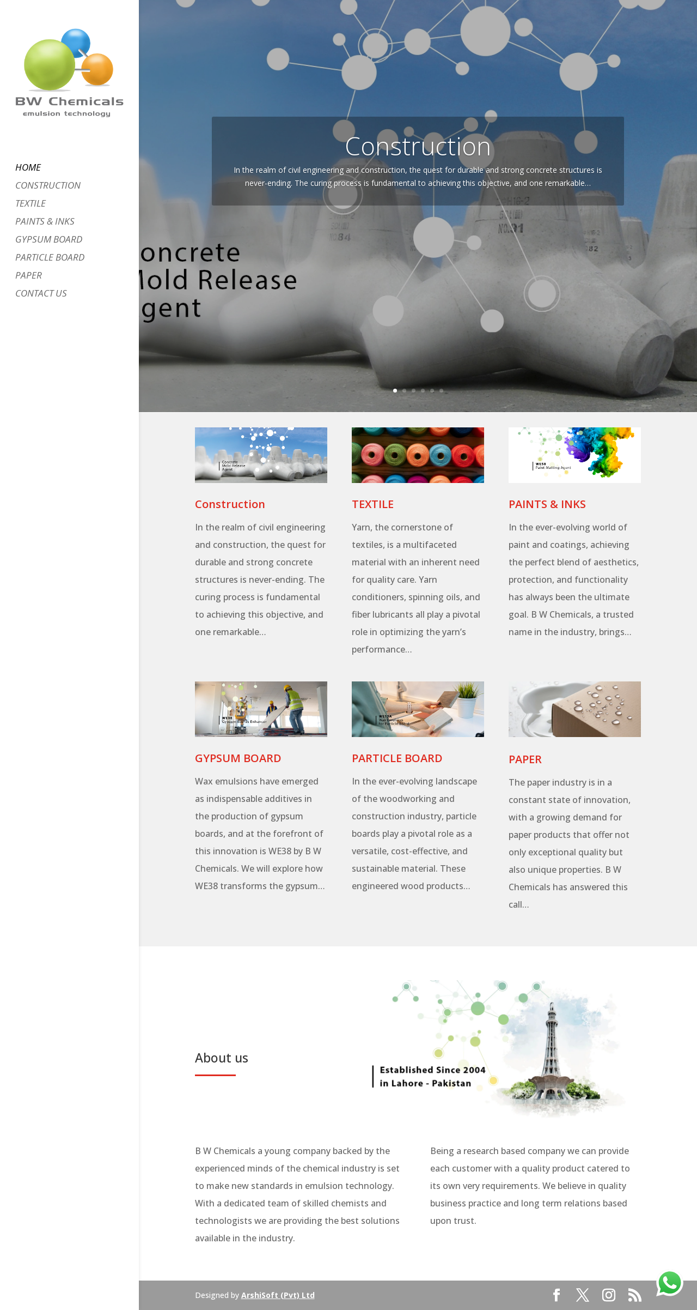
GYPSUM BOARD (48, 240)
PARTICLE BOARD (49, 258)
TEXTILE (30, 204)
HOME (28, 168)
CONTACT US (41, 294)
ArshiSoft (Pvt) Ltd (278, 1295)
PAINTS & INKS (45, 222)
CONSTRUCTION (48, 186)
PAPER (28, 276)
